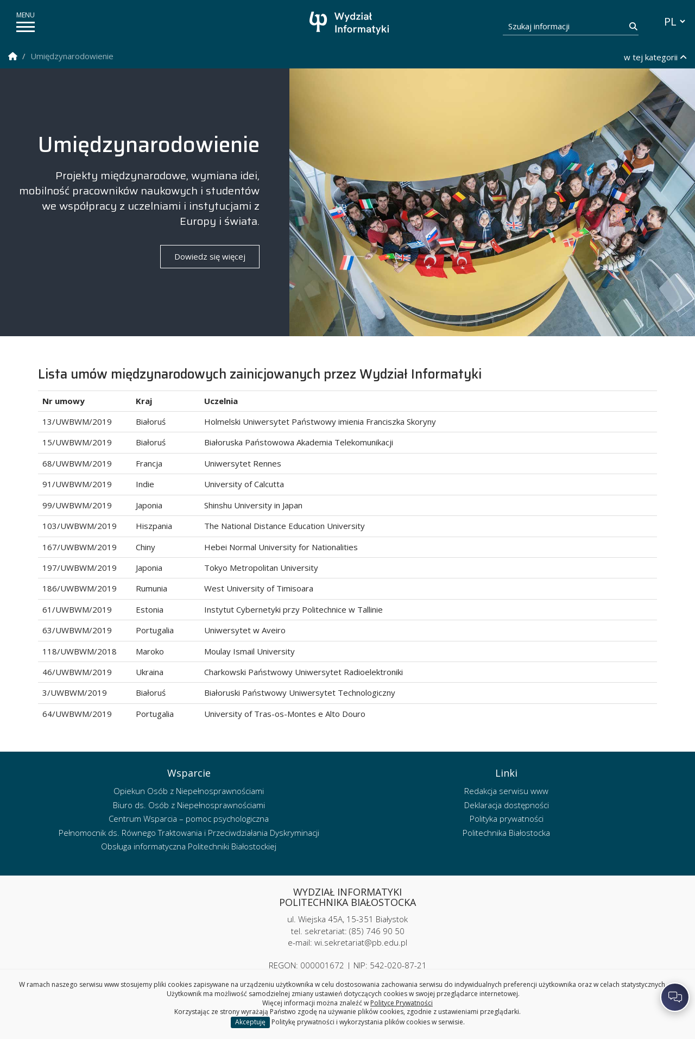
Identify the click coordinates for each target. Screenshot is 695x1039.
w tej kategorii (655, 57)
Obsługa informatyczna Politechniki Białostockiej (188, 846)
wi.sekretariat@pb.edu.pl (360, 942)
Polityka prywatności (507, 818)
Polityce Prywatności (401, 1002)
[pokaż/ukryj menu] (25, 27)
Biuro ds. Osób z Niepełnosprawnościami (189, 804)
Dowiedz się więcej (209, 256)
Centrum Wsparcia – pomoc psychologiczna (189, 818)
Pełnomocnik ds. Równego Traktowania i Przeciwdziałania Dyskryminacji (189, 832)
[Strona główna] (350, 23)
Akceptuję (250, 1022)
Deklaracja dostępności (506, 804)
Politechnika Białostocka (506, 832)
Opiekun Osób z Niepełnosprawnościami (188, 790)
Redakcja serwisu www (506, 790)
